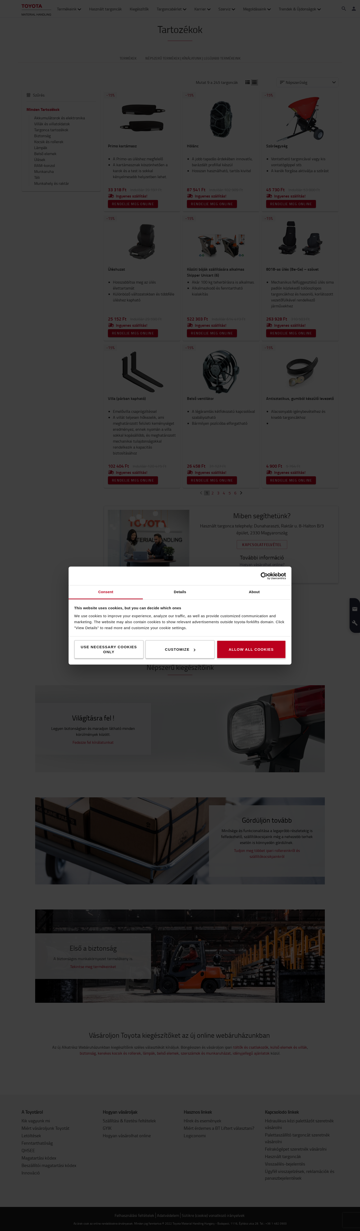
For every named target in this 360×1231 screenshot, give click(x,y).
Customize (180, 649)
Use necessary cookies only (109, 649)
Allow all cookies (251, 649)
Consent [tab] (105, 592)
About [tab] (254, 592)
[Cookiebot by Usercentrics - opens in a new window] (264, 576)
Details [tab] (180, 592)
